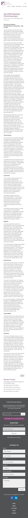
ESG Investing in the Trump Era (12, 389)
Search (22, 375)
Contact (9, 6)
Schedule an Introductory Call (14, 418)
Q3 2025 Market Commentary (12, 387)
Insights (13, 6)
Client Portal (18, 6)
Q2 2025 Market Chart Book (11, 391)
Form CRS (24, 6)
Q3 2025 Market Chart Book (11, 385)
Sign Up (13, 433)
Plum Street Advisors (9, 18)
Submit (21, 489)
